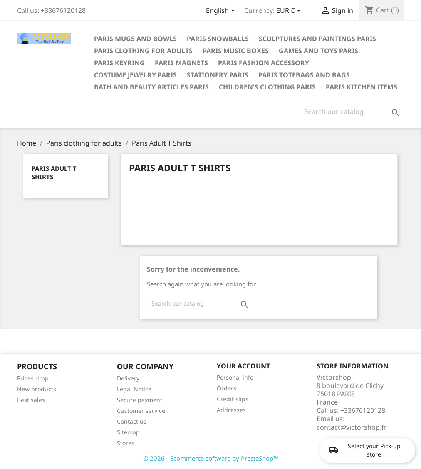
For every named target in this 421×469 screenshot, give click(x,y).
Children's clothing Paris (267, 86)
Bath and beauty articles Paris (151, 86)
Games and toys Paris (318, 50)
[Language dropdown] (222, 11)
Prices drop (33, 378)
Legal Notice (134, 389)
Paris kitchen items (361, 86)
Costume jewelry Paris (135, 74)
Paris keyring (119, 62)
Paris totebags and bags (304, 74)
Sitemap (128, 432)
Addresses (231, 410)
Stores (125, 443)
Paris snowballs (218, 38)
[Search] (352, 111)
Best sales (31, 400)
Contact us (131, 421)
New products (36, 389)
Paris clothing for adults (143, 50)
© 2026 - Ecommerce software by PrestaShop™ (210, 458)
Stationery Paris (217, 74)
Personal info (235, 377)
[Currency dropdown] (290, 11)
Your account (243, 365)
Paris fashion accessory (263, 62)
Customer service (141, 411)
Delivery (128, 378)
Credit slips (232, 399)
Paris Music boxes (236, 50)
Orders (226, 388)
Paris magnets (181, 62)
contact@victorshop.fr (352, 427)
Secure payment (139, 400)
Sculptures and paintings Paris (317, 38)
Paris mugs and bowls (135, 38)
